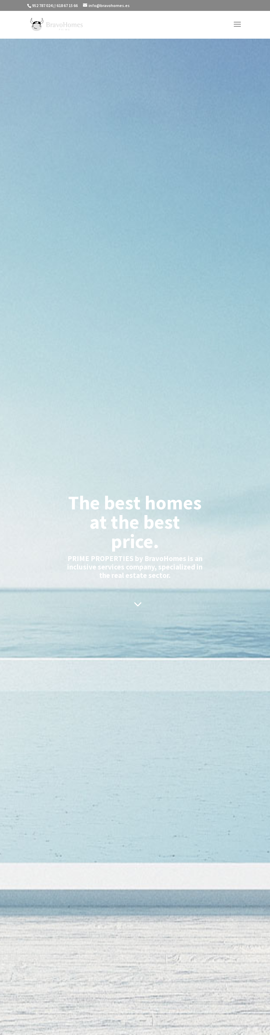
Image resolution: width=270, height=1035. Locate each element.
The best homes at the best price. (135, 521)
